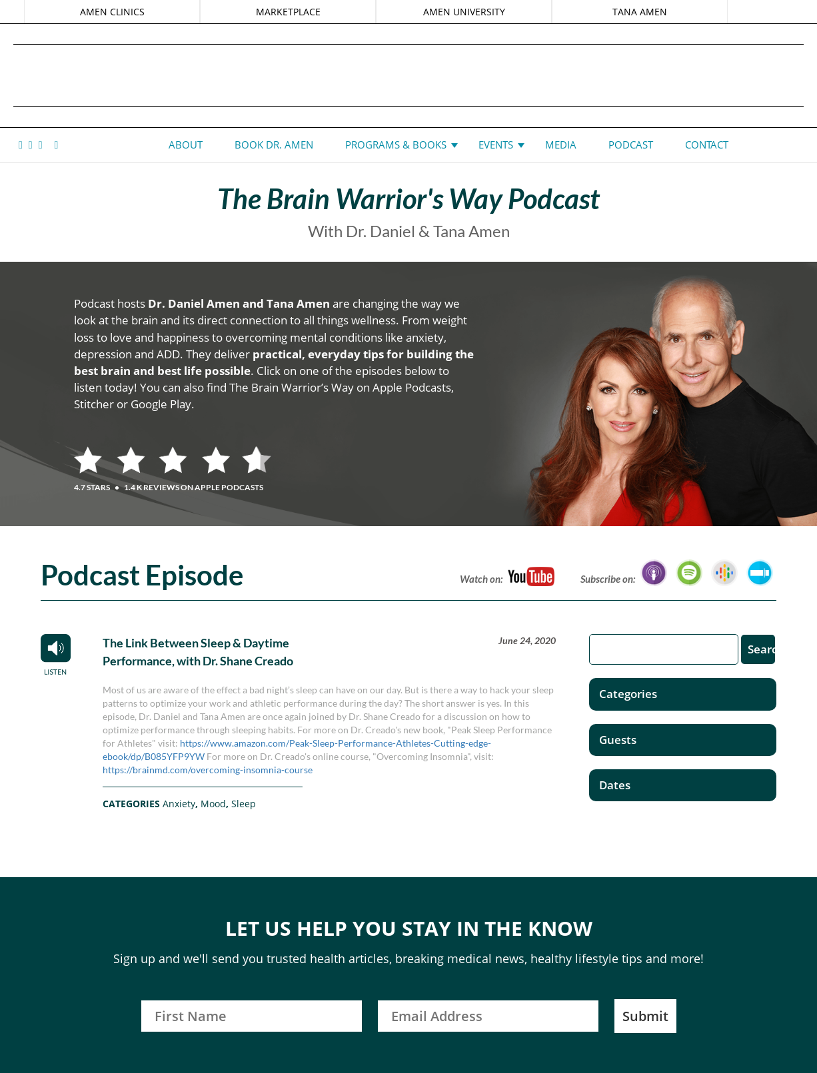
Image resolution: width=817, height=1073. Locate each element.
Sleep (243, 803)
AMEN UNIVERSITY (463, 11)
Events (495, 144)
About (186, 144)
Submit (645, 1016)
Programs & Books (395, 144)
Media (560, 144)
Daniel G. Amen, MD (408, 75)
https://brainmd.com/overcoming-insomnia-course (208, 769)
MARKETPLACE (289, 11)
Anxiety (179, 803)
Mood (213, 803)
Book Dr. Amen (274, 144)
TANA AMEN (636, 11)
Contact (706, 144)
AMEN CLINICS (115, 11)
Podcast (630, 144)
